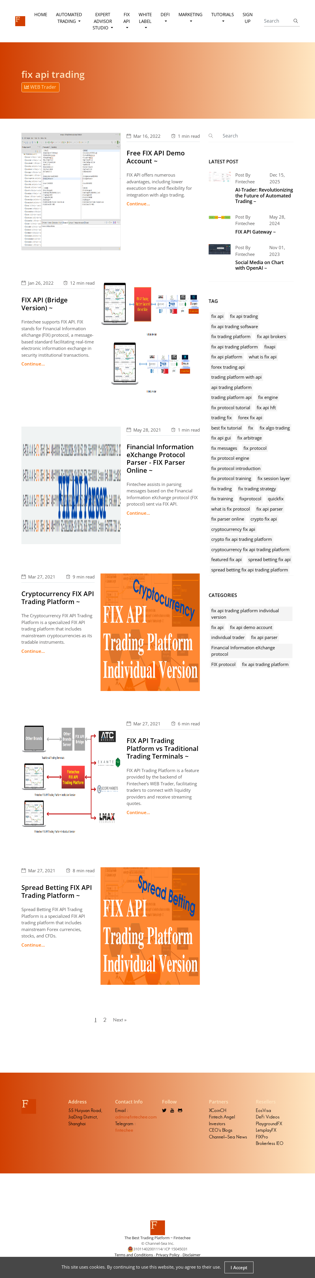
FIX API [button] (126, 17)
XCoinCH (217, 1114)
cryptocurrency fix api (233, 529)
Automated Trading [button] (70, 17)
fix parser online (227, 519)
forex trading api (228, 367)
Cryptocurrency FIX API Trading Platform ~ (57, 597)
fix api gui (221, 438)
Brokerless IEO (269, 1147)
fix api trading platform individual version (245, 614)
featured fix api (226, 559)
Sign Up (247, 17)
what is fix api (263, 357)
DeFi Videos (268, 1121)
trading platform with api (236, 377)
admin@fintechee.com (136, 1121)
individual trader (228, 637)
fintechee (124, 1134)
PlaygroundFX (269, 1128)
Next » (120, 1022)
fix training (222, 499)
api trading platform (231, 387)
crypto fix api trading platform (241, 539)
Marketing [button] (190, 14)
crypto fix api (264, 519)
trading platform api (231, 397)
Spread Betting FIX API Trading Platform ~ (56, 891)
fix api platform (226, 357)
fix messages (224, 448)
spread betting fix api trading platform (249, 570)
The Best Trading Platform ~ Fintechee (157, 1242)
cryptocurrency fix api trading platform (250, 549)
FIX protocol (223, 664)
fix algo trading (275, 428)
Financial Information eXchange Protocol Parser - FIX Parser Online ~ (160, 458)
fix (250, 428)
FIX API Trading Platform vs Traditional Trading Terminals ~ (162, 748)
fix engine (268, 397)
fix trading (221, 489)
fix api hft (266, 407)
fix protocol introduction (235, 468)
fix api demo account (251, 627)
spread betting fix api (269, 559)
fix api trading (244, 316)
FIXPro (262, 1141)
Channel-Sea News (228, 1141)
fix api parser (269, 509)
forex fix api (250, 417)
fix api (217, 316)
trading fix (221, 417)
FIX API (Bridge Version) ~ (44, 303)
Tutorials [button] (222, 14)
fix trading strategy (257, 489)
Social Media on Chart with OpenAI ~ (259, 265)
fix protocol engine (230, 458)
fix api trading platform (234, 347)
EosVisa (263, 1114)
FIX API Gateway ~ (255, 232)
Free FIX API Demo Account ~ (156, 156)
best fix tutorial (226, 428)
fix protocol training (231, 478)
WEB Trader (40, 87)
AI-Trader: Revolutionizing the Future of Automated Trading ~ (264, 195)
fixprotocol (250, 499)
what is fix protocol (230, 509)
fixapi (269, 347)
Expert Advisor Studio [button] (102, 21)
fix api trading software (234, 326)
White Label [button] (144, 17)
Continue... (138, 204)
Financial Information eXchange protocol (243, 651)
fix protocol (255, 448)
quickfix (276, 499)
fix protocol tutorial (230, 407)
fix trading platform (231, 336)
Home (41, 14)
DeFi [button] (164, 14)
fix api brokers (271, 336)
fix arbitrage (249, 438)
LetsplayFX (266, 1134)
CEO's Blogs (220, 1134)
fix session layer (274, 478)
